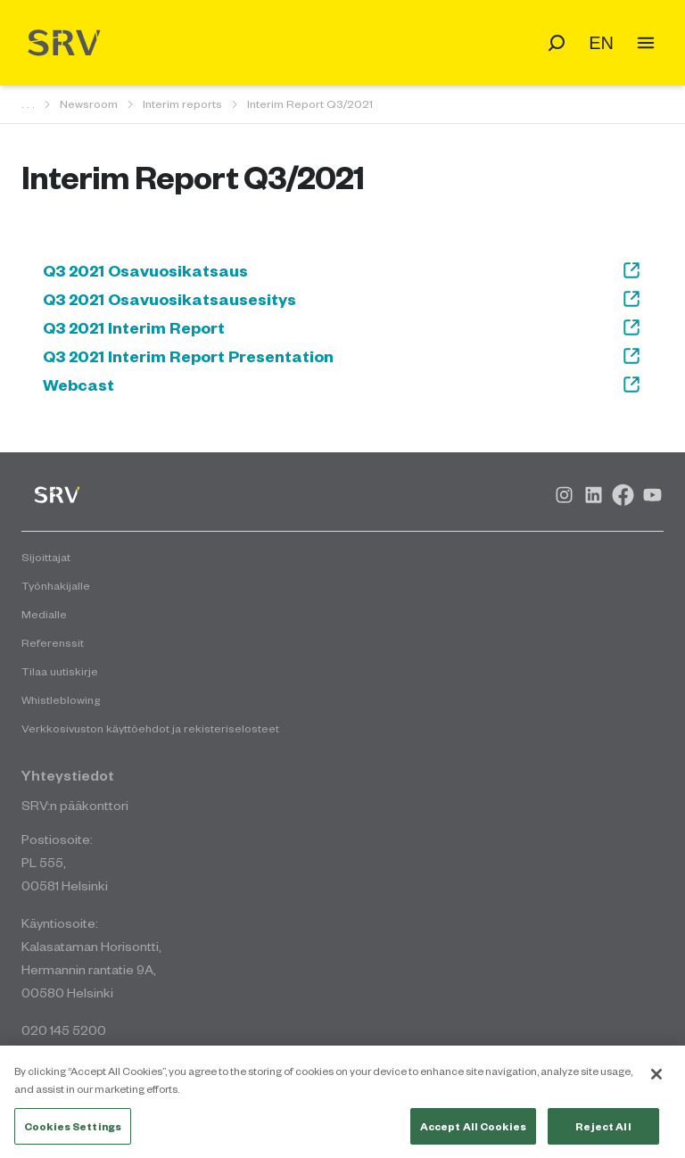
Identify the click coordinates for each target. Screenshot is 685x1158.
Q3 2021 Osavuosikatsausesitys (342, 299)
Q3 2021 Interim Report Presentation (342, 356)
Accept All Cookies (473, 1131)
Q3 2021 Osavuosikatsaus (342, 270)
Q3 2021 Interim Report (342, 327)
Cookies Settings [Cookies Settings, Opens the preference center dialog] (72, 1131)
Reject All (603, 1131)
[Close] (656, 1080)
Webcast (342, 384)
